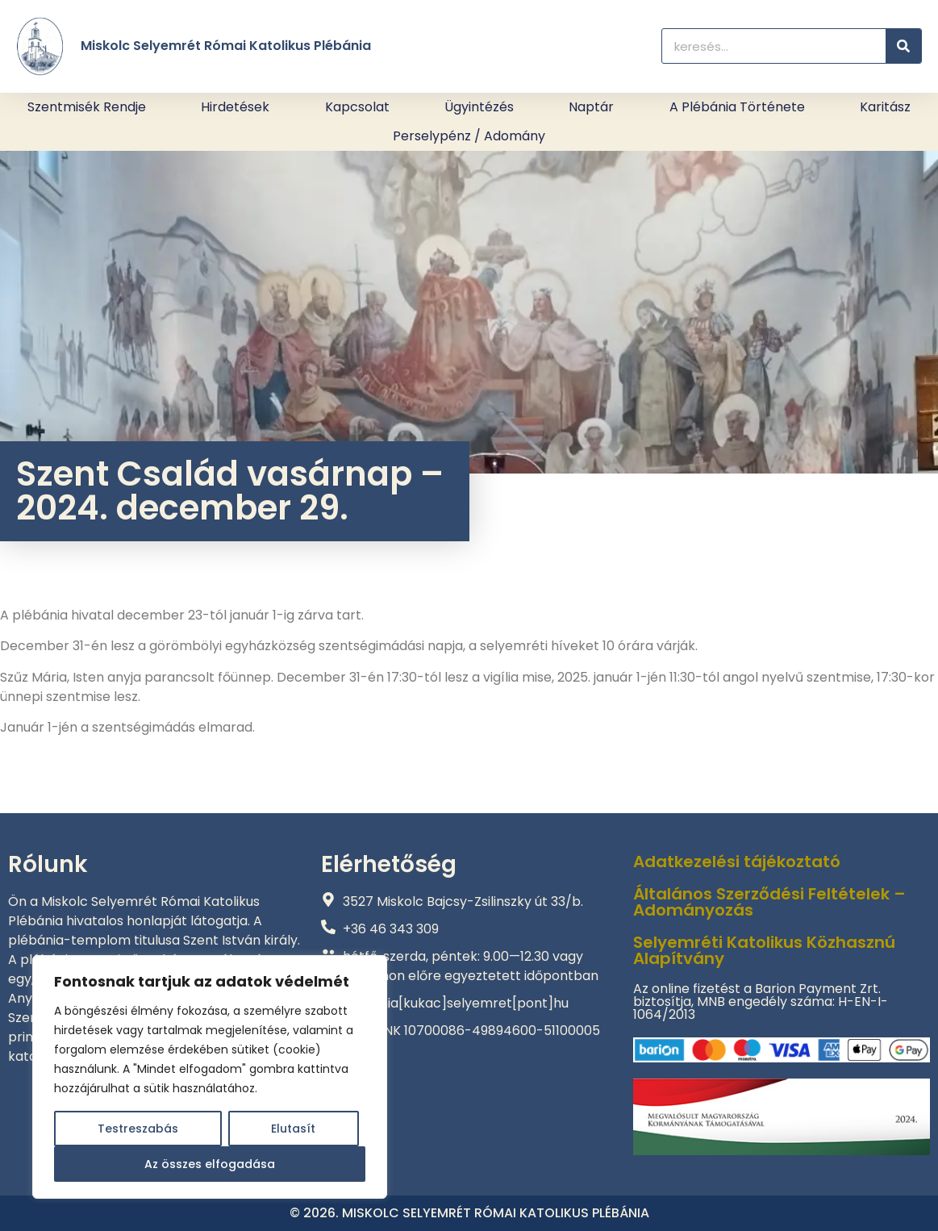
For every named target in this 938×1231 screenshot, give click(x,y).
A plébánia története (737, 107)
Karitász (885, 107)
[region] (209, 1077)
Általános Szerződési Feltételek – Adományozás (769, 902)
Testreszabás (138, 1128)
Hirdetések (235, 107)
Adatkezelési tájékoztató (736, 861)
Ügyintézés (479, 107)
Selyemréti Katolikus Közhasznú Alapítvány (764, 950)
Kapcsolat (357, 107)
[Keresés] (903, 46)
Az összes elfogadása (209, 1164)
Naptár (591, 107)
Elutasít (293, 1128)
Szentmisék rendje (86, 107)
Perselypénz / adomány (469, 136)
